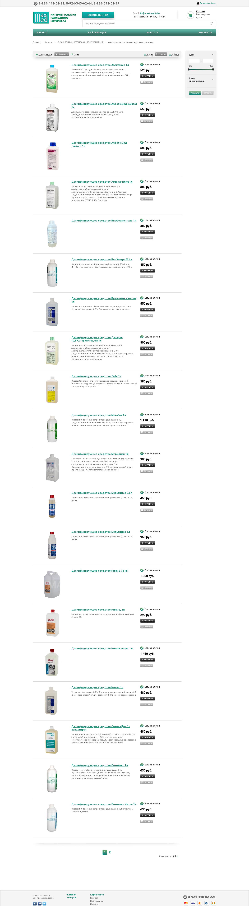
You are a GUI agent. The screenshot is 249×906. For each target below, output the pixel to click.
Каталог (42, 32)
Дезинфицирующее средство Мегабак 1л (98, 415)
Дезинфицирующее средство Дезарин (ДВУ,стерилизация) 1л (97, 339)
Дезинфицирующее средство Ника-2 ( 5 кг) (99, 570)
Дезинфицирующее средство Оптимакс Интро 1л (103, 804)
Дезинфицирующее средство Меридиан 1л (99, 454)
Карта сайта (97, 898)
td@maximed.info (150, 13)
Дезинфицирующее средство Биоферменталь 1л (103, 220)
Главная (36, 42)
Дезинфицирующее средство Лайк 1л (96, 376)
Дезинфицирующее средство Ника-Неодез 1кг (102, 648)
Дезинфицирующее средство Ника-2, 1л (98, 609)
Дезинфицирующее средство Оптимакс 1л (99, 765)
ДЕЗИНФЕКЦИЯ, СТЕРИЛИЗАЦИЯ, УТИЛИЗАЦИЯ (80, 42)
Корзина (200, 11)
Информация (97, 32)
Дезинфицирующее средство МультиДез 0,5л (101, 492)
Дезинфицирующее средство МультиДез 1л (100, 531)
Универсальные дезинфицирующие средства (130, 42)
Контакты (205, 32)
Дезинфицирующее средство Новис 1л (97, 687)
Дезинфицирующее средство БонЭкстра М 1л (101, 259)
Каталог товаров (71, 899)
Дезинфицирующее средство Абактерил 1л (100, 65)
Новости (152, 32)
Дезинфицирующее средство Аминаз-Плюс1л (101, 181)
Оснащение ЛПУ (98, 15)
